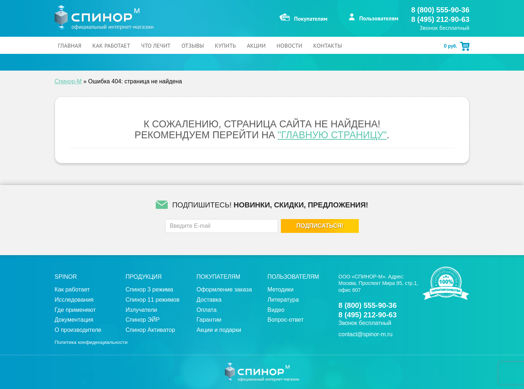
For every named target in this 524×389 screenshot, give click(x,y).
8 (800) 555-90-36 (440, 10)
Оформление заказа (224, 289)
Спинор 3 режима (149, 289)
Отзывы (193, 45)
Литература (283, 300)
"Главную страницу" (332, 135)
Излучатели (141, 310)
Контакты (327, 45)
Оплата (206, 310)
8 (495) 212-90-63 (440, 19)
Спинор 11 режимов (152, 300)
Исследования (74, 300)
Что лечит (156, 45)
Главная (70, 45)
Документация (74, 320)
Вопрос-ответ (285, 320)
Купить (225, 45)
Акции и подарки (218, 330)
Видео (276, 310)
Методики (280, 289)
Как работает (111, 45)
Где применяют (75, 310)
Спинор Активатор (150, 330)
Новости (289, 45)
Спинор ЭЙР (143, 320)
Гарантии (209, 320)
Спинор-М (68, 81)
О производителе (78, 330)
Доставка (209, 300)
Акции (256, 45)
